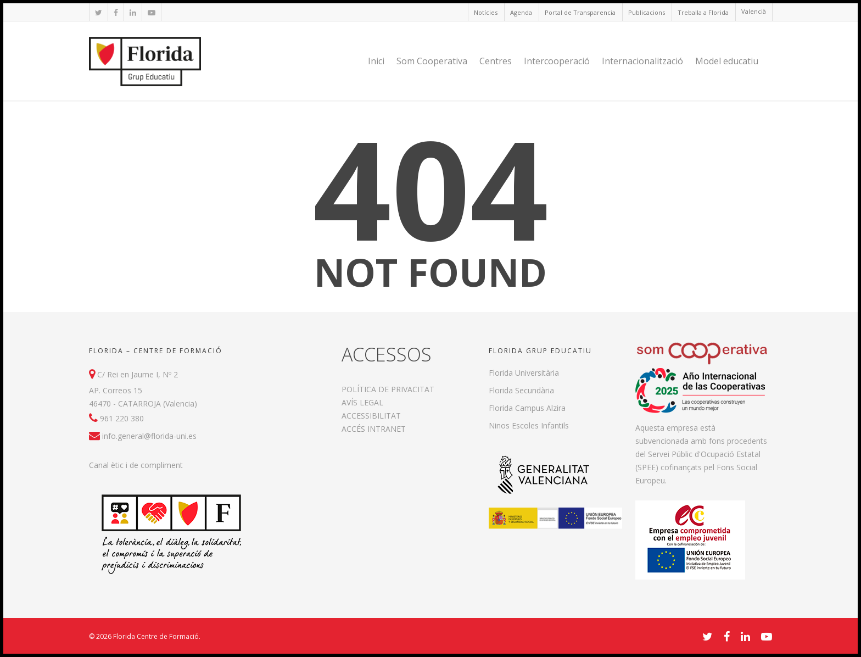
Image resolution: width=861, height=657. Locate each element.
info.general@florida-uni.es (149, 436)
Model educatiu (726, 61)
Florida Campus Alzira (527, 408)
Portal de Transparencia (580, 12)
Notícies (485, 12)
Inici (376, 61)
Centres (495, 61)
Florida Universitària (524, 373)
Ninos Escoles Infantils (529, 425)
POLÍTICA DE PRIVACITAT (388, 389)
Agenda (521, 12)
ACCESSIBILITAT (371, 415)
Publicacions (646, 12)
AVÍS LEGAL (362, 402)
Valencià (753, 11)
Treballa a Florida (703, 12)
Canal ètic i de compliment (136, 465)
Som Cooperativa (431, 61)
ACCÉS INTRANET (374, 429)
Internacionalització (642, 61)
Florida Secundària (521, 390)
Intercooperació (557, 61)
